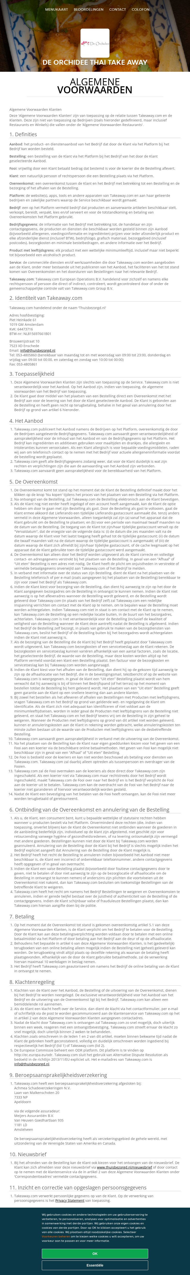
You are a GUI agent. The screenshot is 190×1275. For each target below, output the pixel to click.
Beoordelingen (88, 9)
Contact (117, 9)
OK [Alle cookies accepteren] (95, 1254)
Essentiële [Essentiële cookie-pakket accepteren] (95, 1265)
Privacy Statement (69, 1200)
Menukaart (56, 9)
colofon (140, 9)
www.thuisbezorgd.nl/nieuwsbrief (124, 1167)
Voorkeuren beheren (56, 1236)
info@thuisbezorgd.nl (37, 350)
